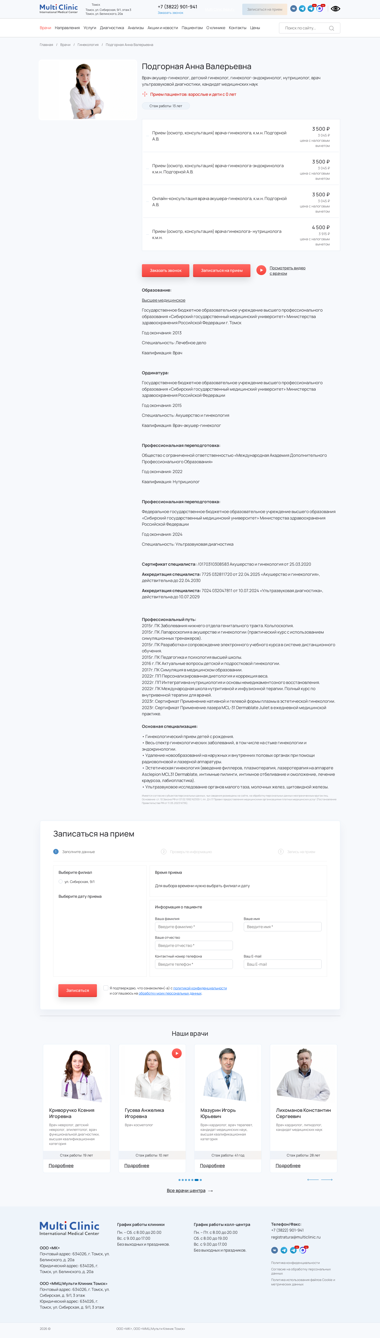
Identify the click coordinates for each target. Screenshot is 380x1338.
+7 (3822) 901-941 (177, 7)
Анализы (136, 27)
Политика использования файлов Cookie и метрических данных (303, 1282)
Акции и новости (163, 27)
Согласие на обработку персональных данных (301, 1271)
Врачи (45, 27)
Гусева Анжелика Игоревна (220, 1113)
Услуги (90, 27)
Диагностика (112, 27)
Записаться (77, 990)
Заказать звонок (170, 12)
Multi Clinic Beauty (220, 9)
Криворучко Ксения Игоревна (147, 1113)
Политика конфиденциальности (295, 1263)
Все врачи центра (186, 1190)
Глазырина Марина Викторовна (71, 1113)
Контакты (237, 27)
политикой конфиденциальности (200, 988)
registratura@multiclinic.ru (296, 1237)
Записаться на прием (264, 9)
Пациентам (192, 27)
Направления (67, 27)
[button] (179, 1180)
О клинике (215, 27)
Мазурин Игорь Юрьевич (294, 1113)
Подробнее (61, 1165)
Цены (255, 27)
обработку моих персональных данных (170, 993)
